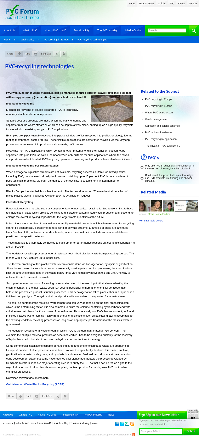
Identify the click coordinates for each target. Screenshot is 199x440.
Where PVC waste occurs (159, 112)
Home (132, 3)
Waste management (156, 119)
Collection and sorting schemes (162, 125)
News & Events (146, 3)
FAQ (172, 3)
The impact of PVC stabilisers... (162, 145)
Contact (193, 3)
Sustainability (82, 30)
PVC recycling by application (161, 139)
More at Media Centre (151, 220)
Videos (181, 3)
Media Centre (133, 30)
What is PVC (30, 30)
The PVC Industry (107, 30)
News (111, 414)
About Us (9, 30)
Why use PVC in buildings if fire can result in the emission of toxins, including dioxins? (169, 167)
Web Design (91, 434)
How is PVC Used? (55, 30)
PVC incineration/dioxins (158, 132)
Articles (162, 3)
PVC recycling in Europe (56, 39)
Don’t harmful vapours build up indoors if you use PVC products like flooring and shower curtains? (169, 178)
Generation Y (124, 434)
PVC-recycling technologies (92, 39)
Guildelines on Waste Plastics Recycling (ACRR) (35, 384)
